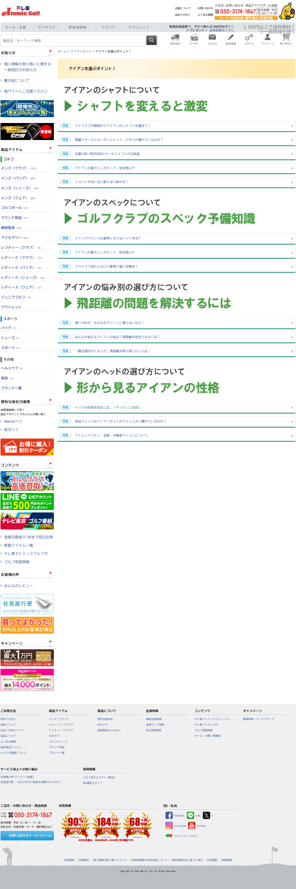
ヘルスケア (12, 368)
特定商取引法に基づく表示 (187, 860)
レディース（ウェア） (21, 287)
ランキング (47, 27)
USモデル (54, 736)
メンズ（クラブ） (19, 168)
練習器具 (12, 227)
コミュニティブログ (181, 836)
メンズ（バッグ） (19, 178)
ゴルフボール (15, 208)
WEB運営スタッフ (92, 783)
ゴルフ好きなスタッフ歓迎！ (100, 777)
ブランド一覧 (11, 388)
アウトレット (139, 27)
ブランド (109, 27)
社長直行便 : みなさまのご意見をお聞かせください (30, 782)
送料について (8, 724)
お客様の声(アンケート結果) (17, 777)
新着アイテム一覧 (18, 545)
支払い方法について (12, 730)
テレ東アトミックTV (206, 724)
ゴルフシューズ (58, 741)
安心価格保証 (154, 730)
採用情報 (227, 860)
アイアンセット (81, 51)
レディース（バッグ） (21, 267)
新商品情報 (78, 27)
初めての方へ (183, 15)
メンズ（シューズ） (20, 188)
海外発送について (10, 747)
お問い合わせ (205, 8)
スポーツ (11, 348)
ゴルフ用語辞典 (17, 562)
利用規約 (69, 860)
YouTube (197, 826)
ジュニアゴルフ (16, 297)
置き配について (17, 80)
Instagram (175, 826)
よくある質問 (205, 15)
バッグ (9, 328)
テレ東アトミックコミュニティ (213, 719)
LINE (193, 815)
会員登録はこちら (221, 30)
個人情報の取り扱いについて (110, 860)
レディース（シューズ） (23, 277)
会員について (183, 8)
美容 (8, 378)
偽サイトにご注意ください (26, 91)
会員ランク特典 (155, 724)
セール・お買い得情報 (208, 736)
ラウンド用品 (15, 218)
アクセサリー (15, 237)
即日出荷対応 (105, 719)
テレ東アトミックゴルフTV (26, 553)
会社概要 (212, 860)
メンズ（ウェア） (19, 198)
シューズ (11, 338)
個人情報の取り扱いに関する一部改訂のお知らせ (27, 67)
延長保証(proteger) (109, 730)
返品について (8, 736)
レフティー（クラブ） (21, 247)
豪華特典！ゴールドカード (258, 719)
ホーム (62, 51)
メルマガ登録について (13, 753)
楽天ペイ (11, 429)
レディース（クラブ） (22, 257)
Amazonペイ (13, 421)
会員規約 (84, 860)
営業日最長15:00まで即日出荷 (28, 537)
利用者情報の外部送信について (149, 860)
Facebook (174, 815)
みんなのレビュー (18, 586)
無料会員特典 (154, 719)
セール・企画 (15, 27)
